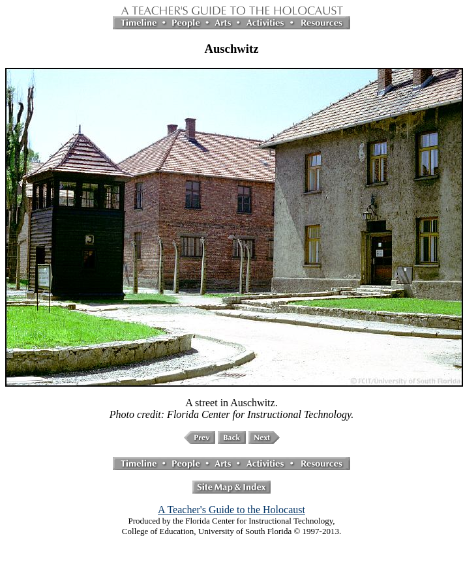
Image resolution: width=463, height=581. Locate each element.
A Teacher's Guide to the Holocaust (231, 509)
